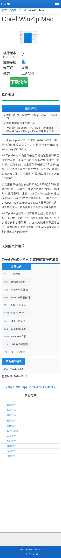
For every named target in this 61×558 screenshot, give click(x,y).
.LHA (5, 344)
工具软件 (11, 435)
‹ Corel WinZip (16, 387)
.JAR (5, 281)
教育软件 (11, 410)
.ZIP (5, 274)
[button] (57, 5)
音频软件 (11, 415)
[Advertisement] (30, 491)
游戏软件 (11, 456)
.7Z (4, 305)
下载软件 (18, 82)
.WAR (6, 336)
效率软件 (11, 405)
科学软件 (11, 446)
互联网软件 (12, 430)
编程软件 (11, 451)
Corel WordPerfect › (41, 387)
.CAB (5, 289)
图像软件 (11, 425)
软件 (13, 10)
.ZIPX (6, 313)
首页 (4, 10)
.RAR (6, 297)
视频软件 (11, 420)
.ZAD (5, 368)
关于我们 (33, 554)
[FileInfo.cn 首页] (7, 4)
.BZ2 (5, 328)
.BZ (5, 320)
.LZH (5, 352)
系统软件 (11, 441)
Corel (22, 10)
